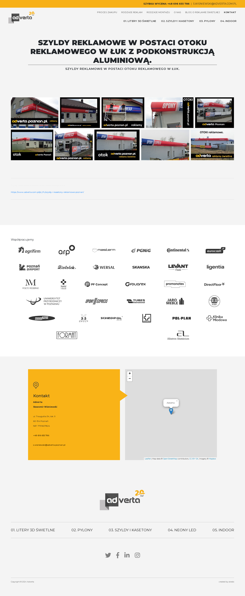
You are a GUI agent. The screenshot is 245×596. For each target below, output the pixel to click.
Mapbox (212, 459)
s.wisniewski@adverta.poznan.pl (49, 445)
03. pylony (207, 21)
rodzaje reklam (132, 12)
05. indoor (223, 530)
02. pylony (82, 530)
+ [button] (130, 373)
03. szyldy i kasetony (130, 530)
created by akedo (226, 582)
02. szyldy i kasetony (177, 21)
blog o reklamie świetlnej (202, 12)
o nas (177, 12)
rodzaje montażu (158, 12)
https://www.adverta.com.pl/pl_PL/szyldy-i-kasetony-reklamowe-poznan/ (47, 192)
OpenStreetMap (170, 459)
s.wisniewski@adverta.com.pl (215, 3)
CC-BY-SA (193, 459)
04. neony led (182, 530)
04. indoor (228, 21)
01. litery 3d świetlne (139, 21)
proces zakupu (107, 12)
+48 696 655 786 (179, 3)
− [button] (130, 378)
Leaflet (148, 459)
